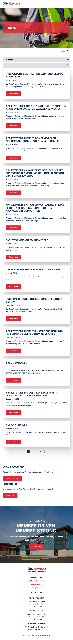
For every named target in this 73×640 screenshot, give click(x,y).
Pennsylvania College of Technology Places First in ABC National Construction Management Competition (35, 208)
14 (40, 452)
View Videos (11, 479)
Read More (13, 94)
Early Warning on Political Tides (27, 240)
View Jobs (10, 495)
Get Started (36, 546)
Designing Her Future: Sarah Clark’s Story (34, 270)
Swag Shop (36, 588)
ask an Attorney (16, 425)
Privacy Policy (35, 584)
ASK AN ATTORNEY (16, 363)
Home (63, 51)
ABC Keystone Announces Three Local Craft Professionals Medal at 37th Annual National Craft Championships (36, 173)
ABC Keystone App (35, 581)
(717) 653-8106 (36, 607)
